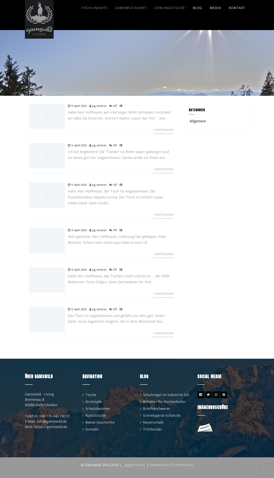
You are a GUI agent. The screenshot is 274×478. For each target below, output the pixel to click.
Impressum (183, 464)
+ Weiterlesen (163, 130)
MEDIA (215, 8)
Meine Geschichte (100, 422)
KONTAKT (237, 8)
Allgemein (197, 121)
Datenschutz (159, 464)
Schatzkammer (97, 408)
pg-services (99, 106)
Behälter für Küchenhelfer (164, 401)
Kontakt (92, 429)
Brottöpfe (93, 401)
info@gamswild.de (52, 421)
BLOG (197, 8)
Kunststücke (95, 415)
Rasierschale (153, 422)
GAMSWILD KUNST (132, 8)
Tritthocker (152, 429)
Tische (90, 394)
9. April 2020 (79, 106)
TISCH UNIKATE (95, 8)
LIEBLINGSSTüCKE (171, 8)
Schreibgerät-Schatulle (162, 415)
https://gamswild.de (50, 426)
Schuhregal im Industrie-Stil (166, 394)
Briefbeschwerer (156, 408)
